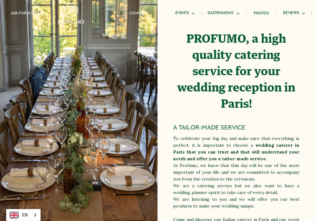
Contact (138, 13)
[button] (185, 13)
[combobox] (23, 215)
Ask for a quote (27, 13)
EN (19, 215)
